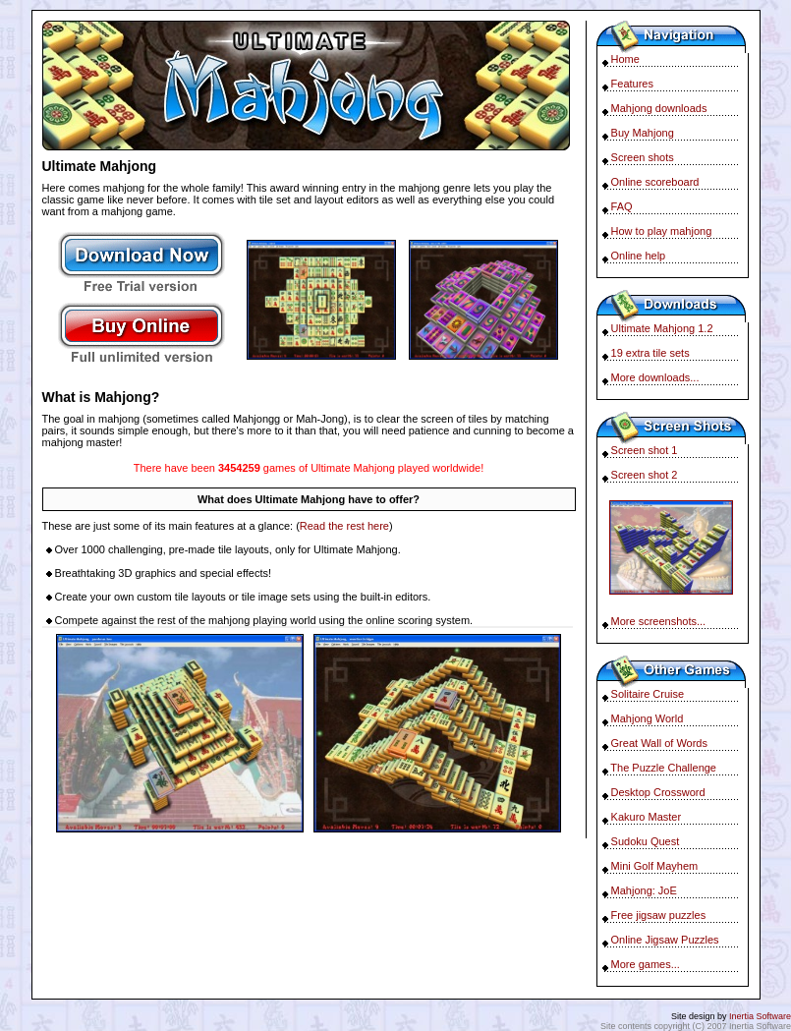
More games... (645, 964)
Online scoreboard (655, 182)
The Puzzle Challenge (663, 767)
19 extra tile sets (650, 353)
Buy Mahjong (642, 133)
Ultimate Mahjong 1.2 (662, 328)
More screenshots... (658, 621)
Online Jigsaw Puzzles (665, 939)
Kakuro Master (646, 817)
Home (625, 59)
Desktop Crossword (658, 792)
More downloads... (655, 377)
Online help (638, 255)
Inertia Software (760, 1016)
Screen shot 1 (644, 450)
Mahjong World (647, 718)
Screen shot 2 (644, 475)
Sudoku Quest (645, 841)
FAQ (622, 206)
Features (632, 83)
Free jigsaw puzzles (658, 915)
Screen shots (642, 157)
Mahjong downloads (659, 108)
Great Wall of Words (659, 743)
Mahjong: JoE (644, 890)
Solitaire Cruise (648, 694)
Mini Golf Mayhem (655, 866)
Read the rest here (344, 526)
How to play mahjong (661, 231)
